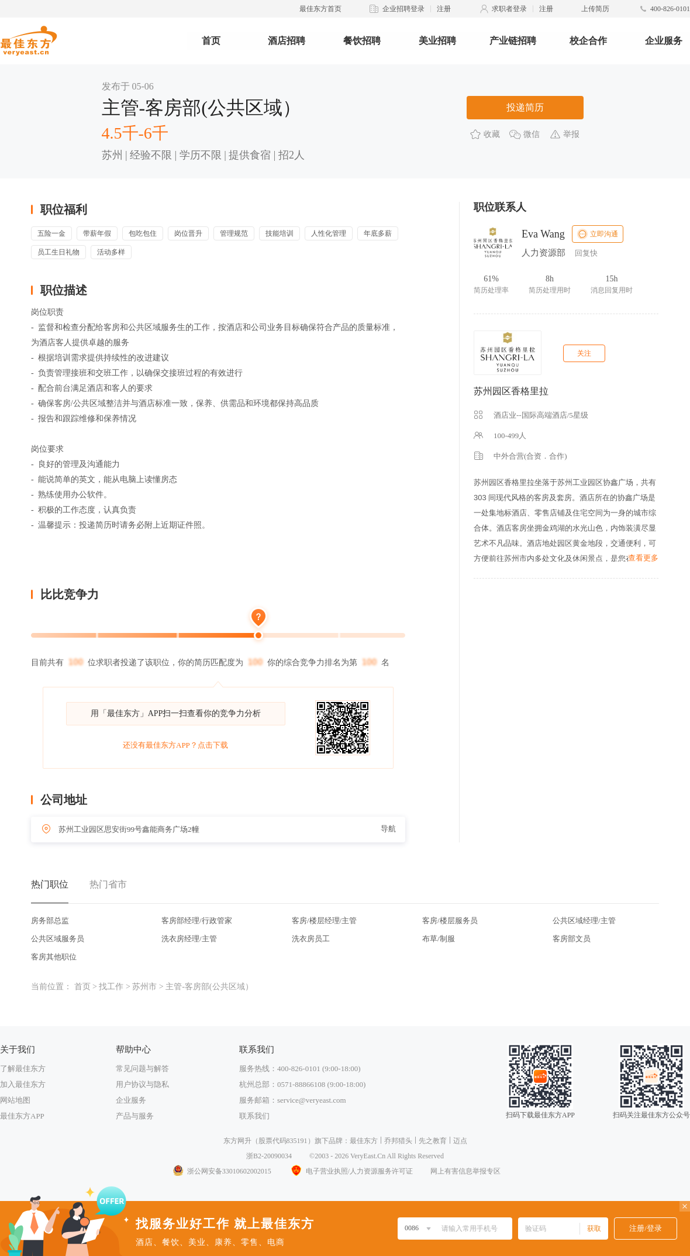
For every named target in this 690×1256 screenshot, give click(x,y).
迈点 (460, 1141)
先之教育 (433, 1141)
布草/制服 (438, 938)
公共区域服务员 (57, 938)
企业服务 (663, 41)
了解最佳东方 (23, 1068)
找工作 (111, 986)
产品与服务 (135, 1116)
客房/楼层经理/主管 (324, 920)
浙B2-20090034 (269, 1156)
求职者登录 (509, 9)
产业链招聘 (512, 41)
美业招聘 (437, 41)
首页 (211, 41)
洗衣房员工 (311, 938)
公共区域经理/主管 (584, 920)
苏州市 (144, 986)
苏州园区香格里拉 (511, 391)
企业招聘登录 (403, 9)
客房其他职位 (54, 956)
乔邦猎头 (398, 1141)
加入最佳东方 (23, 1084)
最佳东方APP (22, 1116)
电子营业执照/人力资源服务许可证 (351, 1171)
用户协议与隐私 (142, 1084)
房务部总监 (50, 920)
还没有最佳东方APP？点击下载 (175, 745)
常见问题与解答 (142, 1068)
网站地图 (15, 1100)
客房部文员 (572, 938)
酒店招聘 (286, 41)
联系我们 (254, 1116)
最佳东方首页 (320, 9)
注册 (444, 9)
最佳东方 (364, 1141)
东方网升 (237, 1141)
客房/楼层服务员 (450, 920)
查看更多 (643, 557)
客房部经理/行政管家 (196, 920)
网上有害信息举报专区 (465, 1171)
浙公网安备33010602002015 (221, 1171)
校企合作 (588, 41)
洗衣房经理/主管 (189, 938)
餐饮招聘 (362, 41)
